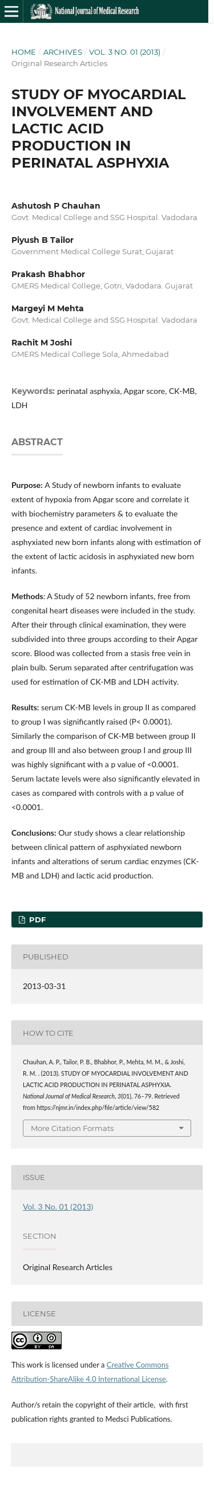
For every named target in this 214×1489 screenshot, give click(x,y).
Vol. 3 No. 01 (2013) (124, 51)
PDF (36, 919)
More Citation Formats (72, 1128)
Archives (62, 51)
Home (23, 51)
